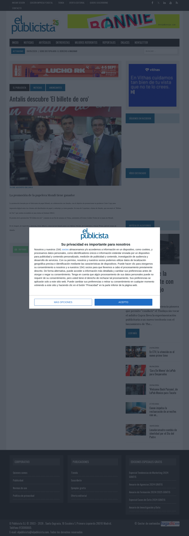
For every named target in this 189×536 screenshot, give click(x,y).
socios (65, 249)
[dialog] (94, 268)
